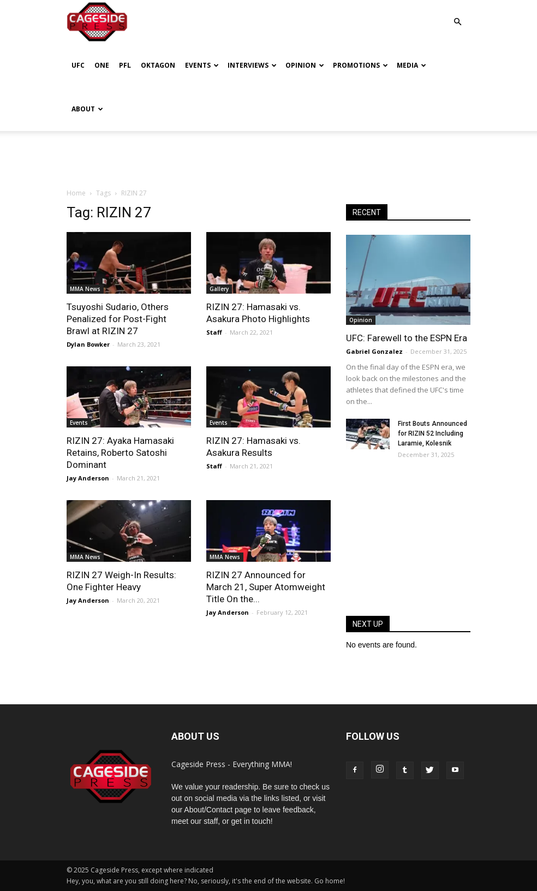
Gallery (219, 289)
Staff (214, 332)
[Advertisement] (268, 155)
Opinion (304, 65)
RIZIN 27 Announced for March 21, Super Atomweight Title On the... (265, 586)
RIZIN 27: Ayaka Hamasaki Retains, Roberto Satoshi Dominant (120, 452)
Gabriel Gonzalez (374, 351)
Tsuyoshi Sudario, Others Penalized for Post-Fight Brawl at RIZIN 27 (118, 318)
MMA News (85, 289)
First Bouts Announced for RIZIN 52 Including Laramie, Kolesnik (432, 433)
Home (76, 193)
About (87, 109)
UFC (78, 65)
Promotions (360, 65)
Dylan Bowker (88, 344)
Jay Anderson (88, 478)
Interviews (252, 65)
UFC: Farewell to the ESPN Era (406, 337)
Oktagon (158, 65)
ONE (101, 65)
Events (202, 65)
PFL (125, 65)
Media (411, 65)
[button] (457, 14)
